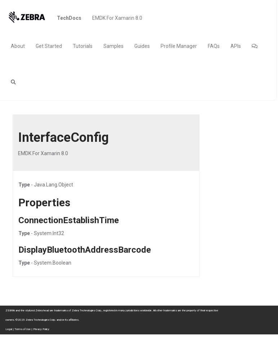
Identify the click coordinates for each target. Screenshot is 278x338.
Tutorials (83, 46)
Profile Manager (179, 46)
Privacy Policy (41, 329)
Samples (113, 46)
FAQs (214, 46)
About (18, 46)
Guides (142, 46)
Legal (8, 329)
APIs (235, 46)
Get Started (49, 46)
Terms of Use (22, 329)
